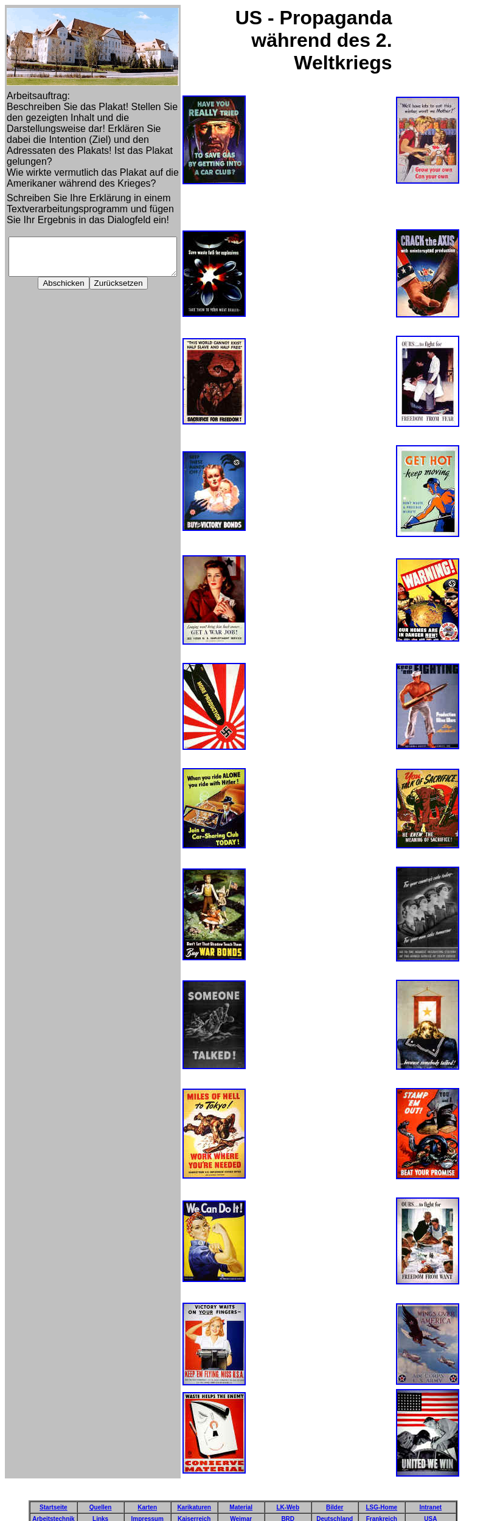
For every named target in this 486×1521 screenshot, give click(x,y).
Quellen (100, 1497)
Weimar (241, 1509)
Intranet (430, 1497)
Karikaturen (194, 1497)
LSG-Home (381, 1497)
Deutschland (334, 1509)
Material (240, 1497)
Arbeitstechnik (53, 1509)
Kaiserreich (194, 1509)
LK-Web (287, 1497)
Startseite (54, 1497)
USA (430, 1509)
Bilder (334, 1497)
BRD (287, 1509)
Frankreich (381, 1509)
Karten (147, 1497)
